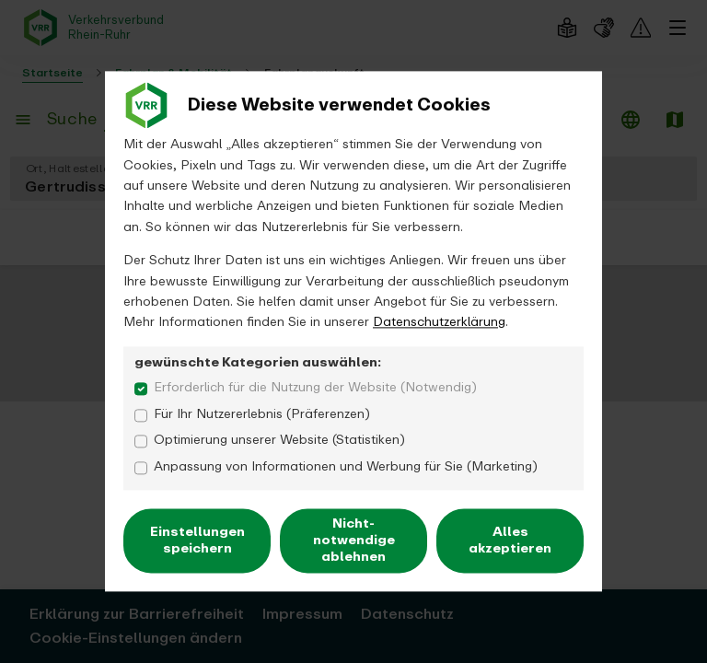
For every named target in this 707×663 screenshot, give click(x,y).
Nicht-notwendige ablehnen (354, 540)
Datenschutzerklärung (439, 322)
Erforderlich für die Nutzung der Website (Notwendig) (315, 388)
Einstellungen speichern (197, 540)
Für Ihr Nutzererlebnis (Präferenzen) (262, 414)
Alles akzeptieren (510, 540)
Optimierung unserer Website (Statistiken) (279, 441)
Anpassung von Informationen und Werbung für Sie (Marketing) (346, 467)
